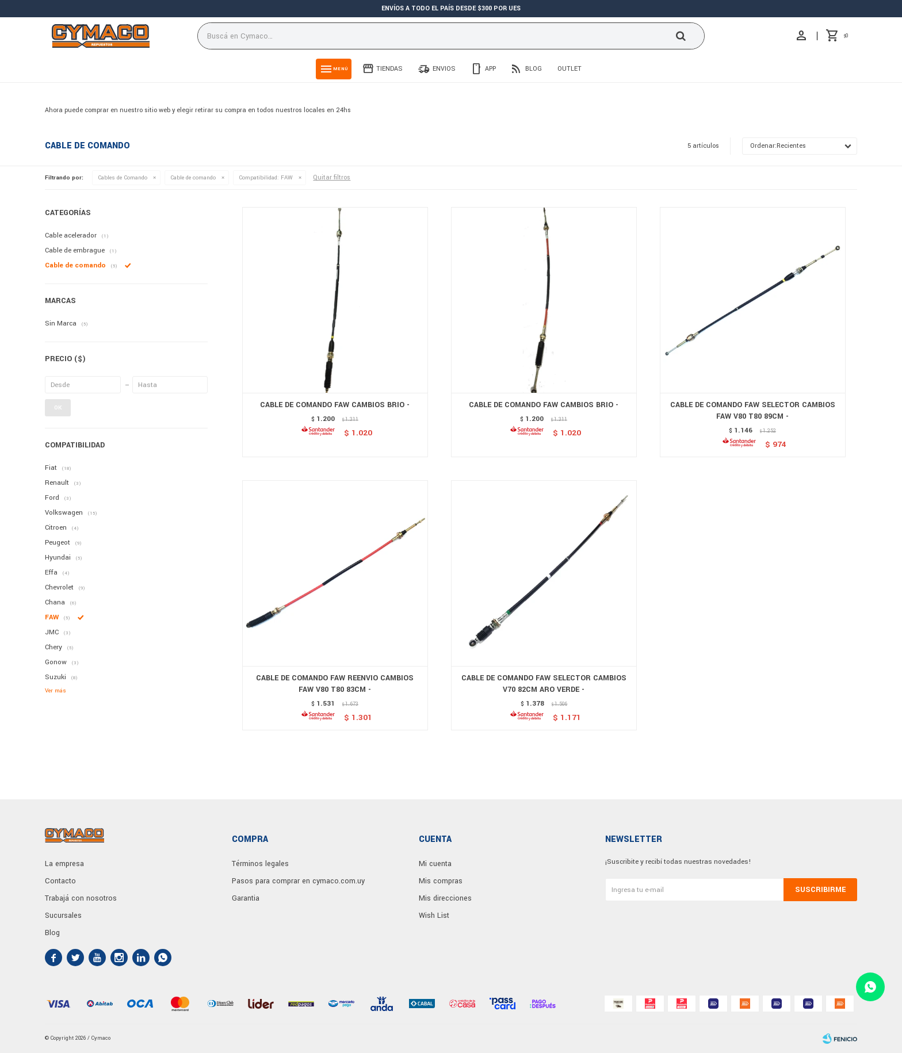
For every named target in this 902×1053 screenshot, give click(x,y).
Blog (533, 68)
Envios (444, 68)
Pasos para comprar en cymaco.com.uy (298, 881)
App (490, 68)
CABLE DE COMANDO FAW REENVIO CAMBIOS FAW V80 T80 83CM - (335, 684)
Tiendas (389, 68)
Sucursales (63, 915)
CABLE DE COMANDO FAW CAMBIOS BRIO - (335, 405)
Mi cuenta (435, 864)
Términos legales (260, 864)
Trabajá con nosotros (81, 898)
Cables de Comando (122, 178)
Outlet (569, 68)
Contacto (60, 881)
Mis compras (441, 881)
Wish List (434, 915)
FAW (266, 178)
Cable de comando (193, 178)
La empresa (64, 864)
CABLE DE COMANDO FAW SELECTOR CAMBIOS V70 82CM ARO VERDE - (543, 684)
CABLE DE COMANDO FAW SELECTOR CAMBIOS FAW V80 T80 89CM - (752, 411)
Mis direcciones (445, 898)
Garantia (245, 898)
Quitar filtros (331, 177)
